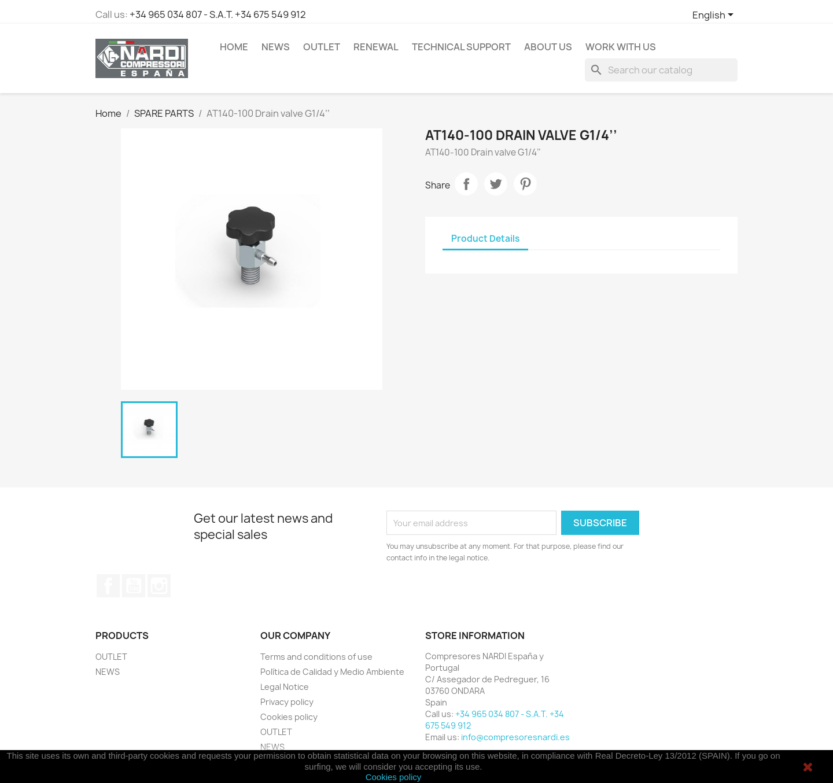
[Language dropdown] (715, 16)
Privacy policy (287, 701)
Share (466, 183)
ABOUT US (548, 46)
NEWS (275, 46)
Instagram (159, 585)
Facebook (108, 585)
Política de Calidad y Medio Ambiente (332, 671)
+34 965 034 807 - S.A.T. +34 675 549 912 (218, 14)
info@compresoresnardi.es (515, 737)
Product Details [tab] (485, 238)
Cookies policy (289, 716)
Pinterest (525, 183)
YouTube (133, 585)
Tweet (495, 183)
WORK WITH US (620, 46)
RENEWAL (376, 46)
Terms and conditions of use (316, 656)
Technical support (461, 46)
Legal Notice (284, 686)
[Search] (661, 70)
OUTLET (321, 46)
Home (234, 46)
